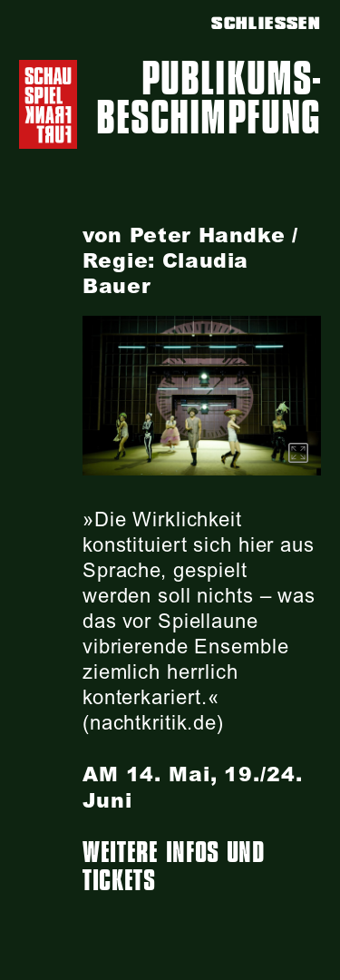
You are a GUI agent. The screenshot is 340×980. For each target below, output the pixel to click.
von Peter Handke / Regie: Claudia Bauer (190, 260)
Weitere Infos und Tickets (174, 866)
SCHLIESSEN (266, 24)
